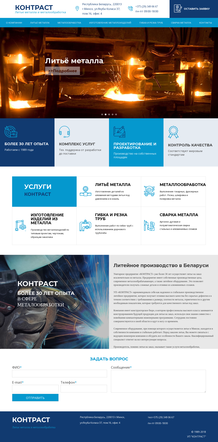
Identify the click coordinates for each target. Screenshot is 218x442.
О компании (14, 22)
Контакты (205, 22)
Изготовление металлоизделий (110, 22)
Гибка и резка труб (151, 22)
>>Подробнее (62, 71)
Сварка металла (181, 22)
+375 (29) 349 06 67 (146, 6)
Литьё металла (39, 22)
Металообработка (69, 22)
